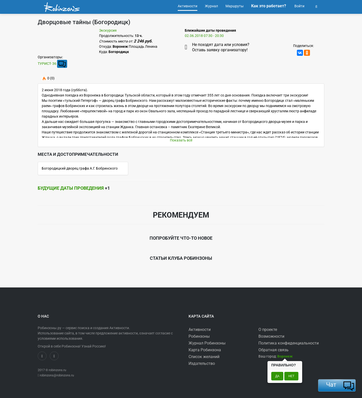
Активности (200, 329)
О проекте (267, 329)
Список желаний (204, 356)
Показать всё (181, 140)
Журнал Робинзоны (207, 343)
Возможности (271, 336)
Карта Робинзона (205, 349)
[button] (316, 6)
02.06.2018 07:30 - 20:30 (204, 36)
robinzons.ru (57, 370)
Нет (291, 376)
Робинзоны (199, 336)
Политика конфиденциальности (288, 343)
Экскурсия (108, 30)
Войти (299, 6)
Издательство (202, 363)
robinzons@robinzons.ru (57, 375)
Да (277, 376)
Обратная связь (273, 349)
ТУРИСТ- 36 (47, 64)
